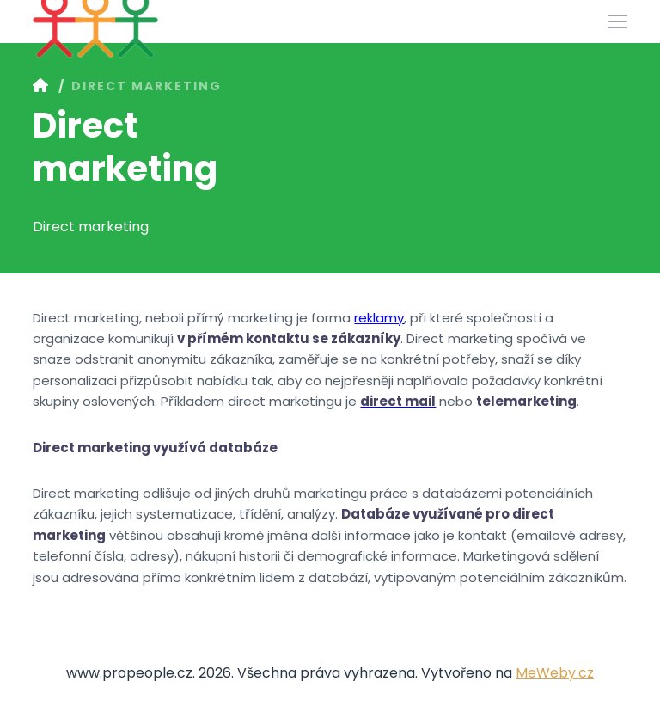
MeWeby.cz (555, 673)
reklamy (379, 318)
